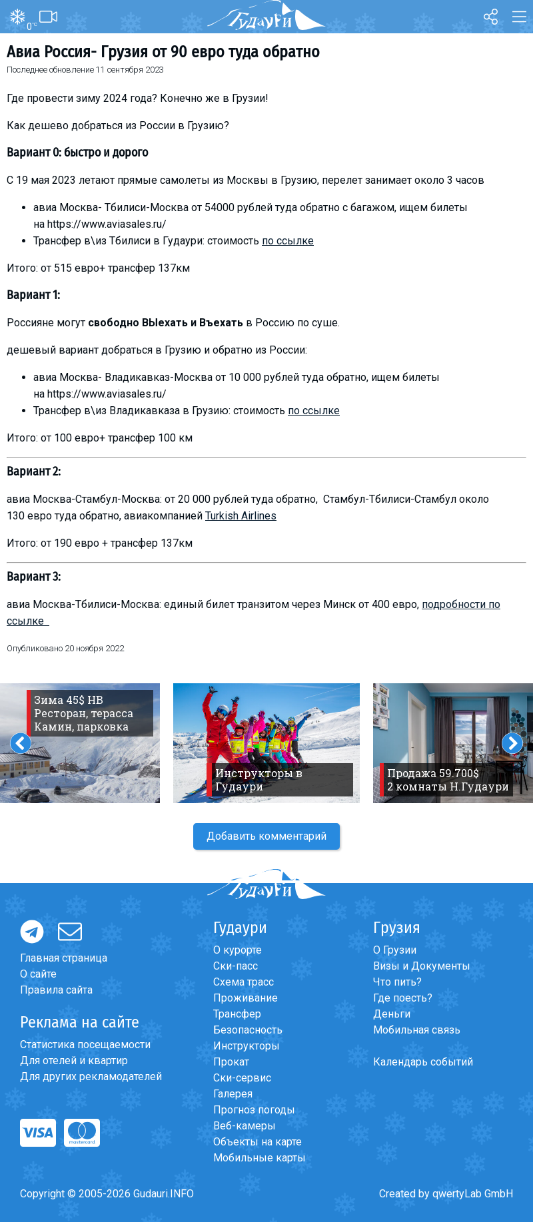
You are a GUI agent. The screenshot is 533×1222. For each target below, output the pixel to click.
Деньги (391, 1014)
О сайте (38, 974)
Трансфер (237, 1014)
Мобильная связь (416, 1030)
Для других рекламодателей (91, 1076)
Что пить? (397, 982)
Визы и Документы (421, 966)
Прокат (231, 1062)
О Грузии (394, 950)
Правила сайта (56, 990)
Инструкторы (246, 1046)
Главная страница (63, 958)
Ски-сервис (242, 1077)
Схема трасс (243, 982)
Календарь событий (423, 1062)
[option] (266, 743)
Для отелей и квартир (74, 1060)
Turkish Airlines (240, 515)
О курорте (237, 950)
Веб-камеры (244, 1125)
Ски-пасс (235, 966)
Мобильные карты (259, 1157)
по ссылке (288, 240)
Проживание (245, 998)
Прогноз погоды (254, 1109)
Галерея (233, 1093)
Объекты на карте (257, 1141)
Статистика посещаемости (85, 1044)
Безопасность (247, 1030)
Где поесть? (402, 998)
